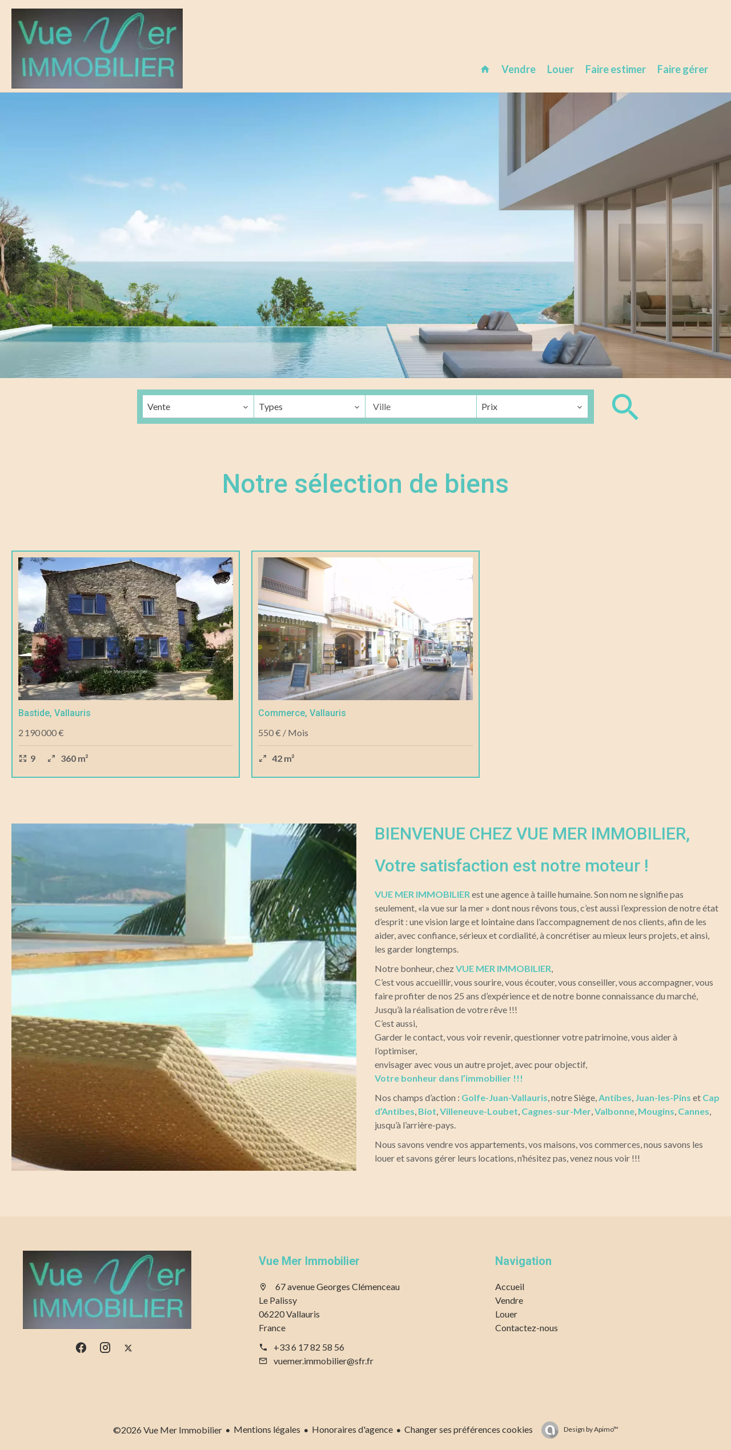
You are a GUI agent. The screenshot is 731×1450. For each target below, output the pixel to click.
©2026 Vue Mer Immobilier (167, 1429)
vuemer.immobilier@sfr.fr (323, 1360)
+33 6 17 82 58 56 (309, 1346)
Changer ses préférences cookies (468, 1429)
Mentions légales (267, 1429)
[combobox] (198, 406)
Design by (590, 1429)
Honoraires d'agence (352, 1429)
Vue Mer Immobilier (309, 1261)
